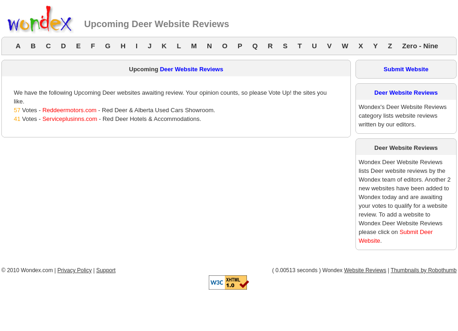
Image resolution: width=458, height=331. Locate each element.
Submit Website (406, 69)
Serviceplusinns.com (69, 118)
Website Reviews (365, 270)
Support (105, 270)
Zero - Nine (420, 46)
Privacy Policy (74, 270)
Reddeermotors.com (69, 110)
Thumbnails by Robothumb (424, 270)
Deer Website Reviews (191, 69)
